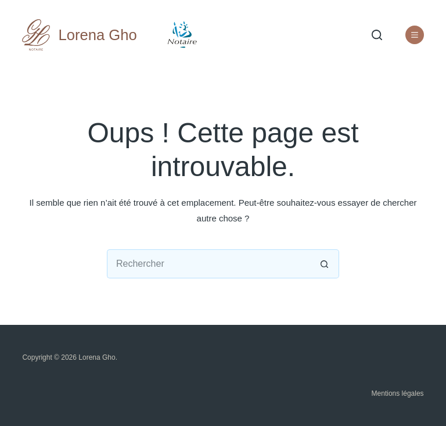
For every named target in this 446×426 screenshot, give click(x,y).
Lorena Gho (98, 35)
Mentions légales (398, 393)
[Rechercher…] (208, 263)
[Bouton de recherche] (324, 263)
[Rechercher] (377, 35)
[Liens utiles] (414, 35)
